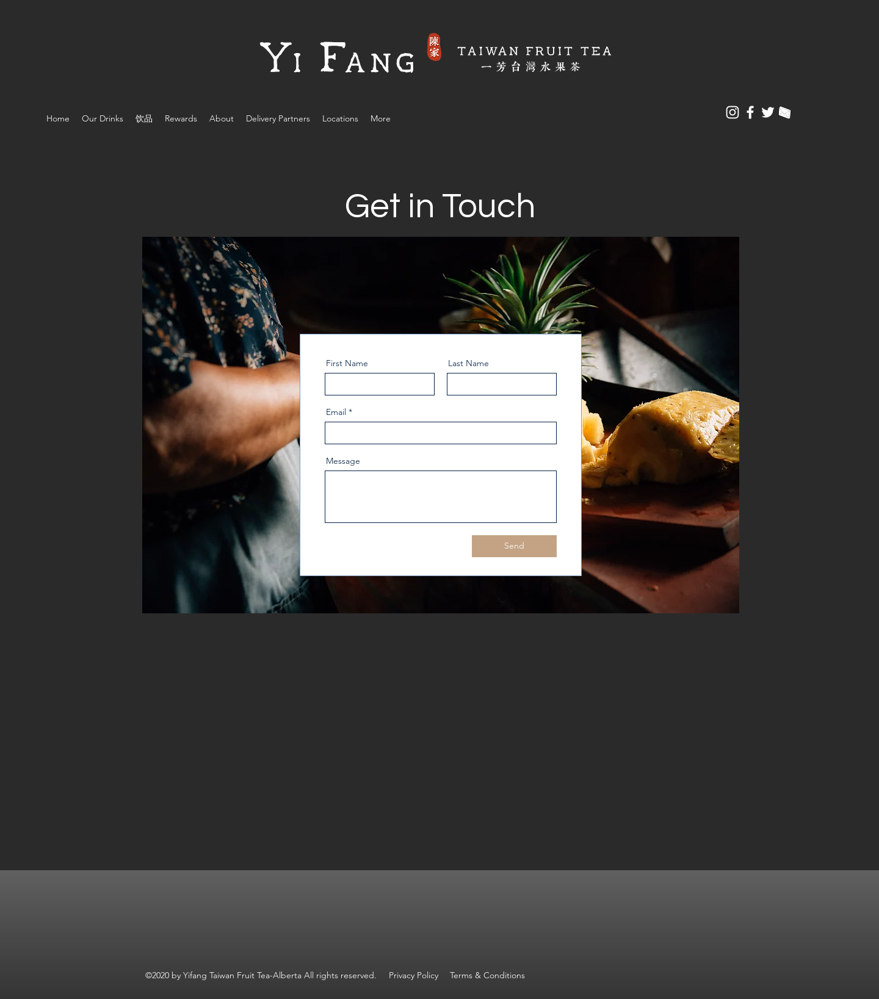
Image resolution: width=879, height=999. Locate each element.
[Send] (514, 546)
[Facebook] (750, 112)
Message (343, 460)
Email (336, 412)
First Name (347, 363)
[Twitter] (767, 112)
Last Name (468, 363)
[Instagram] (732, 112)
